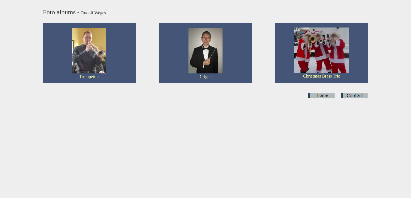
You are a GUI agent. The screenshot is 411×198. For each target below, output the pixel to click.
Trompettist (89, 76)
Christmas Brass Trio (321, 76)
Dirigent (205, 76)
